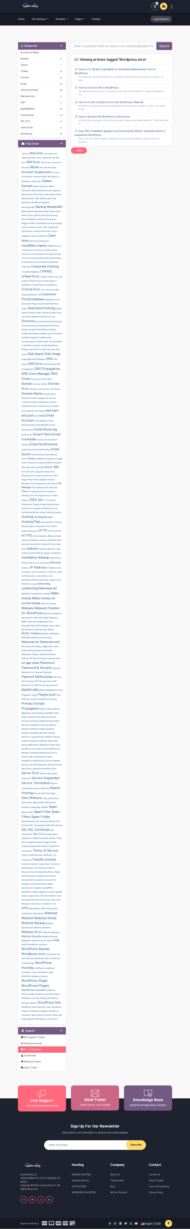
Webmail (51, 913)
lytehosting (43, 583)
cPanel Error (30, 276)
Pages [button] (79, 19)
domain (26, 384)
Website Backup (33, 923)
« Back (79, 150)
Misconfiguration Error (43, 622)
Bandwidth (54, 207)
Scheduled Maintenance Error (43, 753)
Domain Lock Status (51, 389)
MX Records (41, 629)
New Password (28, 646)
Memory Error (27, 618)
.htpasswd (46, 158)
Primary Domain (33, 703)
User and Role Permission (33, 900)
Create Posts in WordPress (44, 285)
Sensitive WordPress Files (44, 769)
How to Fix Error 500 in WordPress (121, 91)
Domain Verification (39, 402)
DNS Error (35, 364)
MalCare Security (48, 603)
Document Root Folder (41, 379)
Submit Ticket (55, 838)
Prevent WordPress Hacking (44, 699)
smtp (44, 798)
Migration (53, 618)
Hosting (27, 517)
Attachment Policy (29, 194)
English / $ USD (151, 1224)
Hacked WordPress (30, 512)
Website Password (51, 932)
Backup (41, 207)
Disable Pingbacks (29, 337)
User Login (51, 900)
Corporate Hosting (45, 266)
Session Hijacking (41, 788)
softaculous (53, 798)
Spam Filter (42, 812)
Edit (36, 416)
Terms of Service (45, 851)
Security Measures (38, 765)
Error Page (45, 472)
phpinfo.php (29, 690)
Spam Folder (41, 817)
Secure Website (53, 761)
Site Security (39, 793)
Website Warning (50, 936)
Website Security (31, 936)
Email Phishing (43, 450)
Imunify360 (35, 544)
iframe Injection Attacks (44, 536)
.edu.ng (24, 153)
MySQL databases (50, 633)
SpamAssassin (28, 821)
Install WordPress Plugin (39, 553)
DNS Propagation (47, 369)
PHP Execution (28, 681)
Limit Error (52, 572)
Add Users (37, 181)
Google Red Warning (43, 508)
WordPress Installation (44, 968)
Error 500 (52, 467)
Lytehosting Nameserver (39, 588)
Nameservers (50, 642)
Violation (46, 904)
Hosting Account (43, 517)
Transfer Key (43, 864)
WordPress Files (41, 958)
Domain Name (31, 394)
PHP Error (57, 677)
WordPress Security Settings (34, 998)
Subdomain (26, 838)
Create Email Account (31, 281)
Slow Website (31, 798)
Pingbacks (26, 695)
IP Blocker (26, 572)
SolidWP (44, 807)
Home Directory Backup (50, 512)
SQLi (31, 825)
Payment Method (33, 677)
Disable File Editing (30, 333)
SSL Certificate (39, 830)
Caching (32, 227)
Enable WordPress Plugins (50, 463)
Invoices (25, 568)
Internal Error (56, 558)
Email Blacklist (42, 425)
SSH (49, 825)
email (42, 415)
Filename (53, 487)
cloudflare (28, 246)
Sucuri (24, 842)
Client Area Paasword (39, 241)
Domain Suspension (39, 398)
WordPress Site (49, 1002)
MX (22, 629)
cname (41, 246)
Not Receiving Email (36, 650)
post (52, 695)
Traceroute (26, 860)
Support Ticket (50, 842)
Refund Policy (34, 717)
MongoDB (25, 626)
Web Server (39, 913)
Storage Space (51, 834)
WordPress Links (29, 972)
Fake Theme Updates (37, 479)
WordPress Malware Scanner (34, 976)
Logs (34, 584)
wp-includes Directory (41, 1015)
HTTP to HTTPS (54, 531)
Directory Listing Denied (39, 326)
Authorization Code (30, 198)
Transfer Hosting (29, 864)
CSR (39, 295)
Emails (31, 458)
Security (25, 765)
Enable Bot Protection (46, 459)
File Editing (52, 483)
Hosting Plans (47, 522)
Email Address (41, 421)
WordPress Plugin (34, 981)
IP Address (38, 567)
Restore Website (45, 737)
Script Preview (38, 761)
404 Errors (45, 162)
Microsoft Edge (41, 618)
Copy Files (26, 267)
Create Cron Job (54, 277)
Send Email (26, 769)
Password (47, 663)
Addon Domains (40, 186)
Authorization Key (48, 198)
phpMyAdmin (52, 690)
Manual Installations (53, 613)
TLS (54, 855)
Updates (38, 888)
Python (43, 709)
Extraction (48, 476)
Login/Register (161, 19)
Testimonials (117, 1180)
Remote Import (52, 721)
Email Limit (42, 440)
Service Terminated (35, 783)
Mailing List (26, 594)
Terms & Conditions (159, 1186)
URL (42, 896)
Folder (55, 495)
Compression (27, 250)
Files (24, 491)
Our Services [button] (39, 19)
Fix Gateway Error (36, 491)
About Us (115, 1174)
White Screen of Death (42, 940)
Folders (24, 500)
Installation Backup (35, 557)
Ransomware (38, 713)
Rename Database (29, 729)
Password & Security (36, 668)
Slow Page (50, 793)
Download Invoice (29, 406)
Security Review (54, 765)
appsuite (57, 190)
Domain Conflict (40, 384)
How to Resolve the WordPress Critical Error (121, 120)
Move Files (36, 626)
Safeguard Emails (47, 745)
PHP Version (40, 685)
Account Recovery (48, 167)
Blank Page (33, 211)
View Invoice (36, 904)
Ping (61, 690)
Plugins (43, 695)
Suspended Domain (39, 846)
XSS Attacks (40, 1019)
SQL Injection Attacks (46, 821)
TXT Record (40, 868)
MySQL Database (31, 633)
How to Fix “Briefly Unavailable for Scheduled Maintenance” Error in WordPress (121, 75)
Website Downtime (42, 928)
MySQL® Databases (30, 637)
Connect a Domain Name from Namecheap (41, 254)
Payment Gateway (43, 672)
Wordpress (43, 945)
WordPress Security (33, 990)
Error (41, 467)
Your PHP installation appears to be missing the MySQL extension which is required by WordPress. (121, 136)
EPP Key (34, 467)
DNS (49, 359)
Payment (56, 668)
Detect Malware (32, 317)
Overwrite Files (53, 658)
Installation (56, 553)
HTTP (42, 531)
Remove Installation (30, 725)
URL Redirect (50, 896)
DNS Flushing (50, 364)
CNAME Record (54, 246)
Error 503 (25, 472)
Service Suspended (46, 778)
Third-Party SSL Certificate (40, 855)
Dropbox (55, 406)
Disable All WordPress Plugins (42, 329)
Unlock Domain (28, 876)
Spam (53, 807)
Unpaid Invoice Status (46, 876)
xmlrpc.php (57, 1015)
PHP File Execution (43, 681)
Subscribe (135, 1145)
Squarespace (40, 825)
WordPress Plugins (35, 986)
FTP (46, 500)
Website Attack (45, 918)
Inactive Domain (47, 544)
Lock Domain (42, 576)
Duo (23, 411)
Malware (27, 608)
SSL (24, 830)
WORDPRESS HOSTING (84, 1192)
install (24, 553)
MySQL (51, 629)
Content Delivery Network (46, 262)
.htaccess (36, 153)
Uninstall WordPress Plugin (47, 872)
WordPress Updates (39, 1011)
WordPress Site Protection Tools (36, 1007)
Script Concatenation (36, 757)
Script (24, 757)
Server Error (30, 773)
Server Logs (45, 773)
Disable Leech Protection (50, 333)
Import (58, 536)
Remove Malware (48, 725)
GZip (55, 508)
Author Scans (55, 194)
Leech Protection (39, 572)
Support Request (35, 842)
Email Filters (42, 434)
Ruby (50, 741)
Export (40, 476)
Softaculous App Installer (32, 802)
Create (43, 277)
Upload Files (33, 896)
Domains (53, 402)
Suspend (25, 846)
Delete (59, 308)
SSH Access (57, 825)
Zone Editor (52, 1019)
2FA (53, 158)
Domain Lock (35, 389)
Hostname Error (42, 526)
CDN (45, 227)
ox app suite (30, 663)
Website (27, 918)
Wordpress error (33, 954)
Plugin (34, 695)
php (49, 677)
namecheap (45, 637)
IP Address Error (54, 568)
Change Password (42, 231)
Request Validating (30, 733)
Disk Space (36, 354)
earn (48, 410)
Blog (112, 1186)
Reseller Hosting (47, 733)
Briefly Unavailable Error (39, 223)
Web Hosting (47, 908)
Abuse (34, 167)
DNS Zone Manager (35, 374)
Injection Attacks (47, 549)
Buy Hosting (56, 223)
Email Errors (26, 435)
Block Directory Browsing (46, 215)
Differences (45, 317)
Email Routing (37, 454)
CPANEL (46, 271)
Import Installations (30, 540)
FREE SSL (36, 500)
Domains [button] (61, 19)
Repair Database (46, 729)
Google (36, 504)
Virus (53, 904)
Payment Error (27, 672)
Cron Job (45, 290)
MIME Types (26, 622)
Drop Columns (44, 406)
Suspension (54, 846)
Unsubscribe (27, 880)
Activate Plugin (40, 177)
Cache (24, 227)
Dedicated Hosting (41, 308)
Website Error (31, 932)
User (59, 896)
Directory (28, 321)
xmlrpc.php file (27, 1019)
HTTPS (26, 536)
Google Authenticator (49, 504)
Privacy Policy (156, 1192)
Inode (57, 549)
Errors (33, 476)
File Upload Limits (40, 487)
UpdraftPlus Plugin (29, 892)
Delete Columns (42, 313)
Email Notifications (44, 444)
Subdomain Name (40, 838)
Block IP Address (29, 219)
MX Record (30, 629)
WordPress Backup (35, 949)
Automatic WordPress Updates (35, 202)
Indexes (32, 549)
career (39, 227)
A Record (55, 162)
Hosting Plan (30, 522)
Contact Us (154, 1174)
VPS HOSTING (79, 1186)
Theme (24, 855)
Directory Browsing (44, 321)
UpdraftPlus (48, 888)
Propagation (30, 708)
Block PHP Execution (47, 219)
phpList (42, 690)
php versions (52, 685)
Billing (24, 211)
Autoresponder (28, 207)
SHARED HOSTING (81, 1174)
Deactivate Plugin (29, 304)
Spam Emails (27, 812)
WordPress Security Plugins (47, 994)
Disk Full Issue (48, 349)
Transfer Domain (44, 859)
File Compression (38, 483)
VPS (24, 908)
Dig (53, 317)
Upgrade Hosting (46, 892)
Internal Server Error (30, 563)
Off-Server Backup (38, 658)
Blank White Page (47, 211)
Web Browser (34, 908)
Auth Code (44, 194)
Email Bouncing (45, 429)
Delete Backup (28, 313)
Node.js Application (44, 646)
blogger (24, 223)
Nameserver (30, 642)
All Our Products (118, 1192)
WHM (56, 940)
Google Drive (27, 508)
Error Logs (35, 472)
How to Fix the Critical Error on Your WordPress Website (121, 106)
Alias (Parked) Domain (42, 190)
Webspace (26, 940)
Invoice (55, 562)
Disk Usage (53, 354)
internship (44, 563)
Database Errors (52, 300)
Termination (26, 851)
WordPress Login (45, 972)
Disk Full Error (35, 349)
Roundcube (33, 741)
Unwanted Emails (38, 884)
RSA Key (43, 741)
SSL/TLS (38, 834)
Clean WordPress (39, 236)
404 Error (33, 162)
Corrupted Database (30, 272)
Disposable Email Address (33, 359)
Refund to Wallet (37, 721)
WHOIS (24, 944)
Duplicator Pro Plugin (35, 411)
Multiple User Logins (50, 626)
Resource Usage (29, 737)
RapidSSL (49, 713)
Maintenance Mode (41, 594)
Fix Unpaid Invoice (43, 495)
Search (164, 46)
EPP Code (25, 467)
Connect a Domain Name (45, 250)
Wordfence (33, 944)
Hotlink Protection (29, 531)
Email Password (28, 450)
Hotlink (53, 526)
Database (38, 299)
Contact (96, 19)
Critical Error (30, 289)
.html (38, 158)
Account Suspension (36, 172)
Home (23, 19)
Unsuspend (38, 880)
